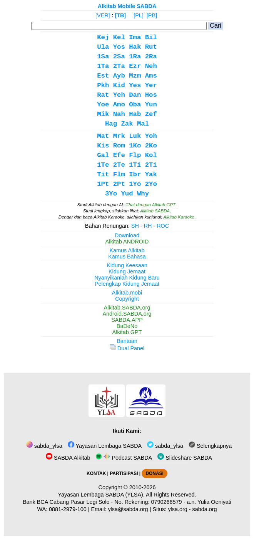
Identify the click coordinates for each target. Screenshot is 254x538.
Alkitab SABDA (155, 211)
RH (148, 226)
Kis (103, 145)
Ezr (135, 66)
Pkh (103, 85)
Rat (103, 95)
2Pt (119, 184)
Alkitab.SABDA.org (127, 308)
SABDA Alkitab (68, 458)
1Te (103, 165)
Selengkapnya (210, 446)
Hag (111, 123)
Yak (151, 174)
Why (143, 193)
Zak (127, 123)
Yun (151, 104)
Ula (103, 47)
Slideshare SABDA (184, 458)
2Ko (151, 145)
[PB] (152, 15)
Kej (103, 37)
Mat (103, 136)
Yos (119, 47)
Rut (151, 47)
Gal (103, 155)
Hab (135, 114)
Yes (135, 85)
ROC (163, 226)
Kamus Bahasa (127, 256)
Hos (151, 95)
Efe (119, 155)
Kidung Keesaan (127, 265)
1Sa (103, 56)
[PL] (139, 15)
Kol (151, 155)
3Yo (111, 193)
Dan (135, 95)
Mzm (135, 75)
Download (127, 235)
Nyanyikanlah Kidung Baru (127, 278)
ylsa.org (177, 509)
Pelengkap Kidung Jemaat (127, 284)
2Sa (119, 56)
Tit (103, 174)
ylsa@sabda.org (128, 509)
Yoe (103, 104)
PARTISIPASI (124, 473)
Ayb (119, 75)
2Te (119, 165)
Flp (135, 155)
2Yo (151, 184)
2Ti (151, 165)
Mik (103, 114)
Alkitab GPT (127, 332)
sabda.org (204, 509)
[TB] (120, 15)
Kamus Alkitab (126, 250)
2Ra (151, 56)
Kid (119, 85)
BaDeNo (127, 326)
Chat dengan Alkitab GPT (150, 204)
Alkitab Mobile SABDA (127, 6)
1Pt (103, 184)
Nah (119, 114)
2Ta (119, 66)
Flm (119, 174)
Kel (119, 37)
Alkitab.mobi (127, 293)
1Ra (135, 56)
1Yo (135, 184)
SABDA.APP (127, 320)
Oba (135, 104)
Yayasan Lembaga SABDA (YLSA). (101, 495)
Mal (143, 123)
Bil (151, 37)
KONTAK (96, 473)
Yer (151, 85)
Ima (135, 37)
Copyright (127, 299)
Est (103, 75)
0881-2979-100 (68, 509)
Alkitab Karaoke (178, 217)
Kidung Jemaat (127, 271)
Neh (151, 66)
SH (135, 226)
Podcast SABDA (123, 458)
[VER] (102, 15)
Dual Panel (127, 348)
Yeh (119, 95)
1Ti (135, 165)
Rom (119, 145)
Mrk (119, 136)
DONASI (154, 473)
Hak (135, 47)
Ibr (135, 174)
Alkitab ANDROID (127, 241)
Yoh (151, 136)
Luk (135, 136)
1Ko (135, 145)
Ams (151, 75)
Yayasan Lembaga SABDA (105, 446)
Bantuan (127, 341)
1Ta (103, 66)
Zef (151, 114)
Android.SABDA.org (126, 314)
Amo (119, 104)
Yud (127, 193)
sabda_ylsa (44, 446)
